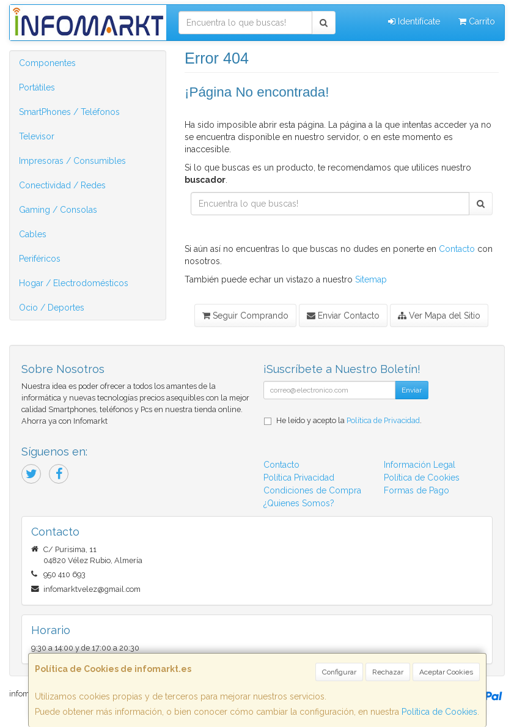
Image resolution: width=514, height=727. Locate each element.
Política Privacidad (298, 477)
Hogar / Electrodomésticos (73, 283)
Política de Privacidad (383, 420)
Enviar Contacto (343, 315)
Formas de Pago (416, 490)
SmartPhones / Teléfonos (69, 112)
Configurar (339, 672)
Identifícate (414, 21)
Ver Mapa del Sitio (439, 315)
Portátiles (37, 87)
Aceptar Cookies (446, 672)
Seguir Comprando (245, 315)
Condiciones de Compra (312, 490)
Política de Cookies (439, 712)
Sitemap (371, 279)
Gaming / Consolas (58, 210)
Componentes (47, 63)
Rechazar (387, 672)
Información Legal (419, 465)
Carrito (476, 21)
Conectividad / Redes (62, 185)
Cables (32, 234)
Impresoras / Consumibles (72, 161)
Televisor (36, 136)
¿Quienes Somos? (298, 503)
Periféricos (40, 259)
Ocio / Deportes (51, 307)
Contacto (457, 249)
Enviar (412, 390)
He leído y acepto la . (349, 420)
